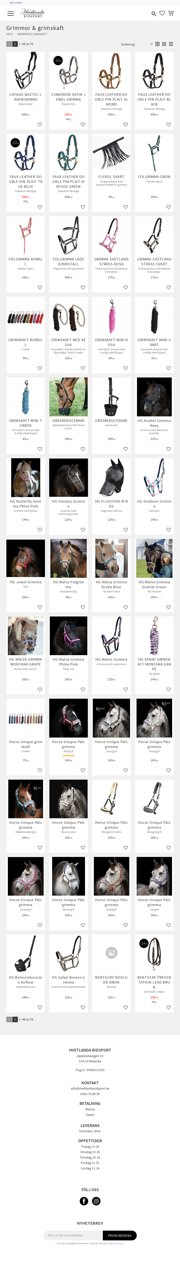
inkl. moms (16, 2)
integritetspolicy (115, 1243)
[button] (11, 14)
